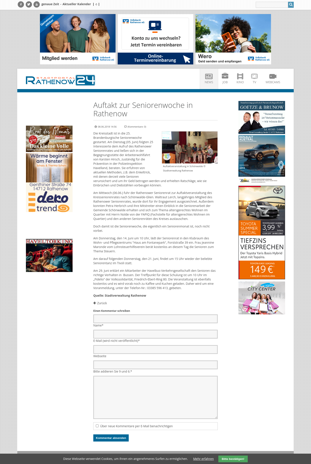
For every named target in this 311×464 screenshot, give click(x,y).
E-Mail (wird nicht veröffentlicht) (116, 341)
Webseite (99, 356)
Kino (240, 82)
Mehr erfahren (203, 459)
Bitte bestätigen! (233, 459)
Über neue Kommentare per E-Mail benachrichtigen (136, 426)
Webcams (273, 82)
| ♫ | (96, 4)
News (209, 82)
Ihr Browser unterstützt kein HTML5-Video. (49, 112)
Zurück (102, 303)
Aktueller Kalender (76, 4)
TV (254, 82)
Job (225, 82)
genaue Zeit (50, 4)
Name (98, 325)
